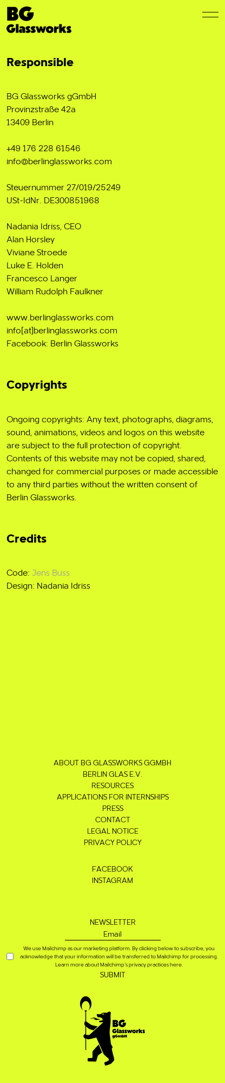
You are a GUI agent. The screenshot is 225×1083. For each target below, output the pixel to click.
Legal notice (112, 830)
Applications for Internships (113, 796)
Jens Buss (51, 572)
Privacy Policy (113, 842)
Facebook (112, 868)
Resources (112, 785)
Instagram (112, 880)
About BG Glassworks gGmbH (112, 762)
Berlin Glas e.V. (112, 773)
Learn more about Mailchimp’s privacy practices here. (119, 964)
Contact (112, 819)
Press (112, 808)
